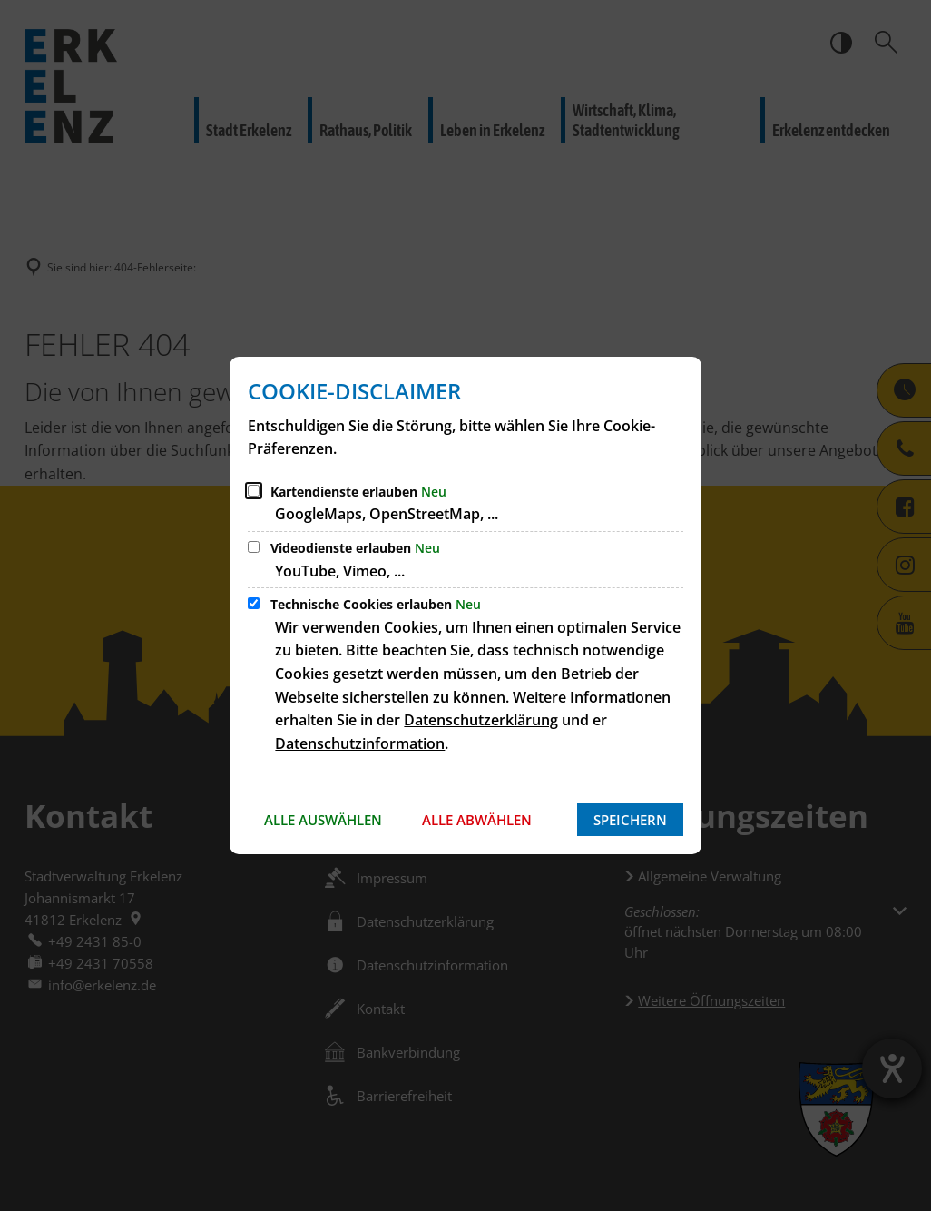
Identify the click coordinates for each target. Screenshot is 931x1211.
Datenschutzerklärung (481, 720)
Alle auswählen (323, 820)
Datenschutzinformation (360, 743)
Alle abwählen (477, 820)
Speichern (630, 820)
